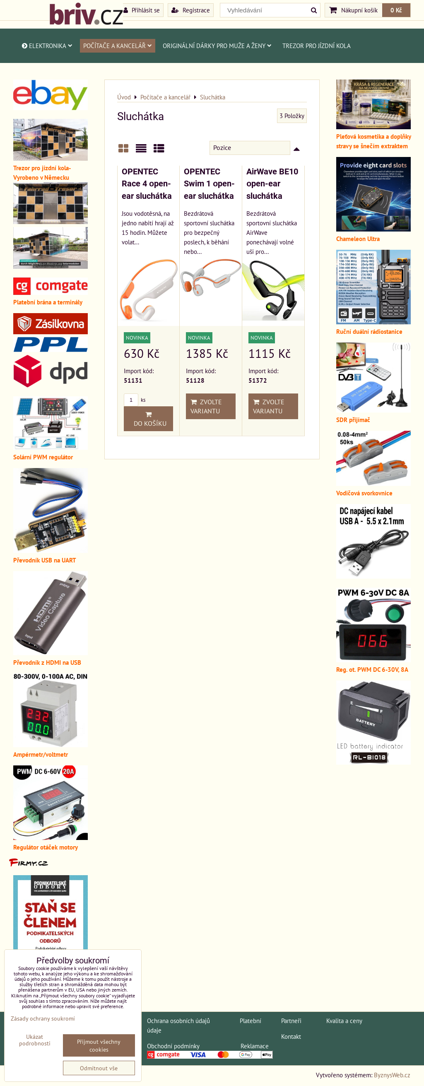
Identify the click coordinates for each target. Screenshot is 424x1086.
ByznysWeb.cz (392, 1075)
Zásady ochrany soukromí (43, 1018)
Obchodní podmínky (173, 1046)
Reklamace (255, 1046)
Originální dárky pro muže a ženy (217, 45)
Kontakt (291, 1036)
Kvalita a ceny (344, 1020)
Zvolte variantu (206, 406)
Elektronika (46, 45)
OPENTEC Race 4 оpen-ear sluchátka (147, 184)
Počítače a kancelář (117, 45)
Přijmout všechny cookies (98, 1045)
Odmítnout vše (99, 1068)
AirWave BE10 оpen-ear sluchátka (272, 184)
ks (134, 399)
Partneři (291, 1020)
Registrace (190, 10)
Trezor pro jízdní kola (316, 45)
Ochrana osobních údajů (178, 1020)
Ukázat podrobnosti (35, 1040)
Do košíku (148, 419)
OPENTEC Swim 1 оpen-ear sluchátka (209, 184)
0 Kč (396, 10)
